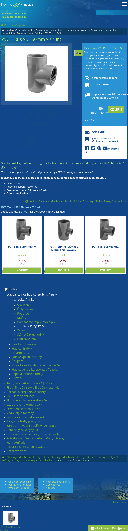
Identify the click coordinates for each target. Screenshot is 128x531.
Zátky (21, 330)
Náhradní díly (16, 442)
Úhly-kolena (25, 309)
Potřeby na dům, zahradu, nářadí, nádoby (35, 438)
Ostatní (17, 378)
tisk (123, 528)
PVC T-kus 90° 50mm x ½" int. (49, 33)
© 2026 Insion (120, 502)
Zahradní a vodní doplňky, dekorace (31, 425)
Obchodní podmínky (19, 481)
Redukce (23, 313)
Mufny (21, 317)
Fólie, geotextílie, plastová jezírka (29, 383)
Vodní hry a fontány (20, 413)
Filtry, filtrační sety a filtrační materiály (33, 387)
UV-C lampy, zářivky (20, 396)
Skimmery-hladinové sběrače (27, 400)
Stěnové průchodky (30, 334)
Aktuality (50, 487)
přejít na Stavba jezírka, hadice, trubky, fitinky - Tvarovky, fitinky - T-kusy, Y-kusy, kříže (76, 201)
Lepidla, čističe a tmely (27, 374)
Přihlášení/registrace (14, 25)
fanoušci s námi (101, 150)
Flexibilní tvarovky (24, 344)
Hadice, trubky (22, 348)
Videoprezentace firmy (58, 481)
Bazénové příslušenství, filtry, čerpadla (33, 434)
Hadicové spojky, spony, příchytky (35, 369)
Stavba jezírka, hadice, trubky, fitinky (24, 30)
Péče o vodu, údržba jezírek (26, 417)
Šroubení (23, 305)
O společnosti (53, 484)
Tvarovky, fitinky (23, 299)
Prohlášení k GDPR (18, 487)
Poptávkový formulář (19, 484)
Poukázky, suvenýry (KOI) (24, 430)
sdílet (113, 528)
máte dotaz (100, 528)
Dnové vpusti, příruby (27, 357)
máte (94, 131)
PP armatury (20, 352)
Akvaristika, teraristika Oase (26, 446)
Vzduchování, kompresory (25, 404)
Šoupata (17, 361)
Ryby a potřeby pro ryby (23, 421)
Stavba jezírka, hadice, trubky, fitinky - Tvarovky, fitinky (70, 30)
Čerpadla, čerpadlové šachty (26, 392)
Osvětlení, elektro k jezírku (25, 409)
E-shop (11, 289)
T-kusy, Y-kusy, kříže (31, 326)
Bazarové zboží (17, 451)
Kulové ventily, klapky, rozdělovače (36, 365)
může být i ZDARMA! (104, 96)
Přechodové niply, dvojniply (36, 322)
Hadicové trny (26, 339)
